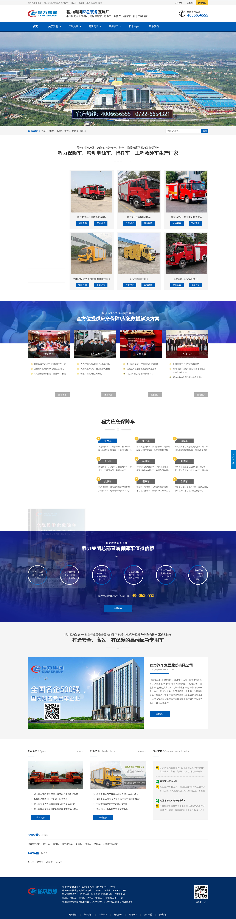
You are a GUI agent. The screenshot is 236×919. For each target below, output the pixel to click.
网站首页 (73, 914)
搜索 (205, 131)
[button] (110, 120)
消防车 (75, 131)
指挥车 (127, 16)
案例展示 (113, 26)
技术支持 (134, 26)
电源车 (107, 16)
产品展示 (73, 26)
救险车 (117, 16)
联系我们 (190, 3)
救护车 (83, 131)
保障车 (98, 16)
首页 (35, 26)
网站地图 (202, 3)
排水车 (136, 16)
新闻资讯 (93, 26)
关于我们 (179, 3)
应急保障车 (109, 898)
